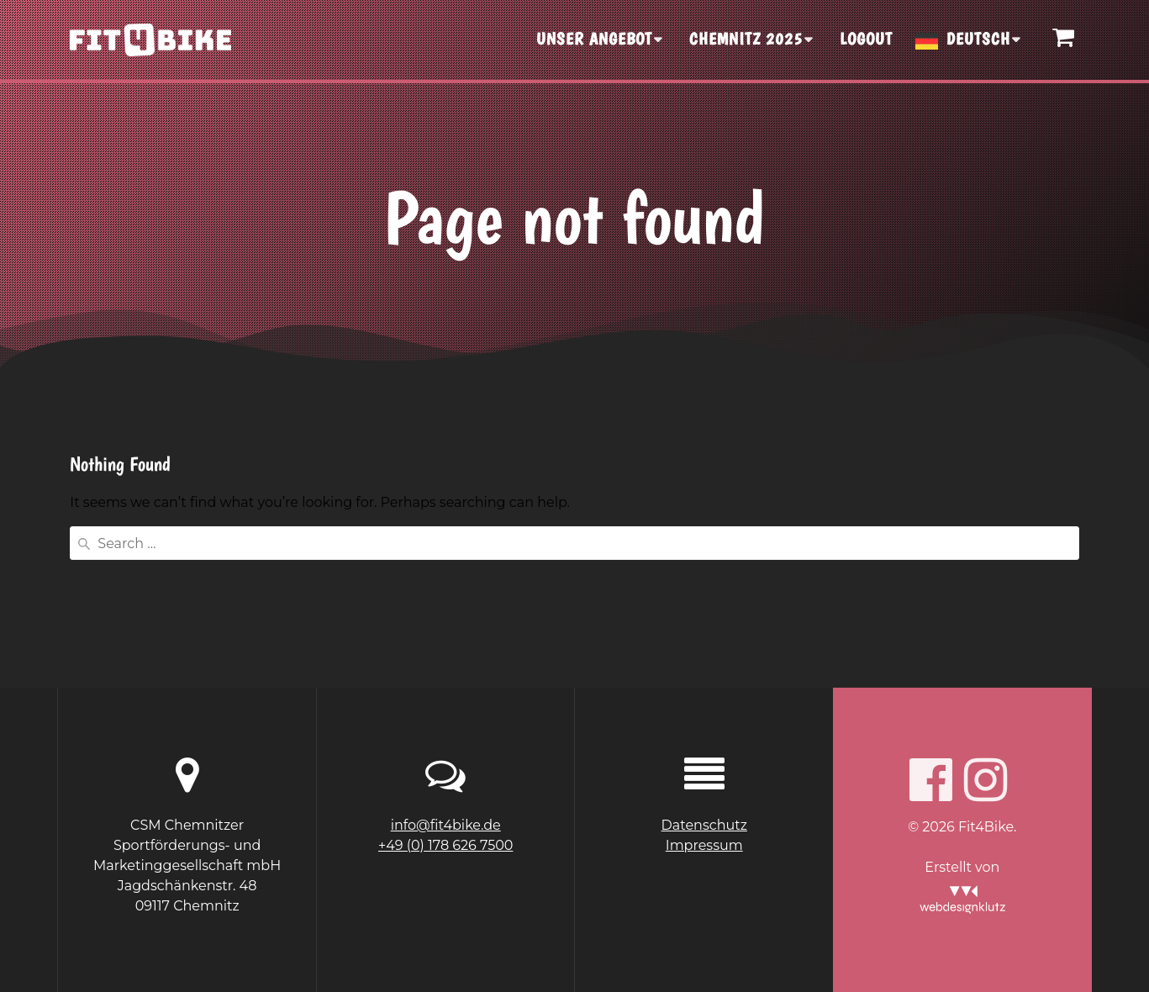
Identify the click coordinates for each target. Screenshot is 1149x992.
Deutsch (978, 39)
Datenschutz (704, 825)
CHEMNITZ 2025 (746, 39)
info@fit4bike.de (446, 825)
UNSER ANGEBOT (594, 39)
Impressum (704, 845)
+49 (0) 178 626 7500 (445, 845)
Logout (866, 39)
